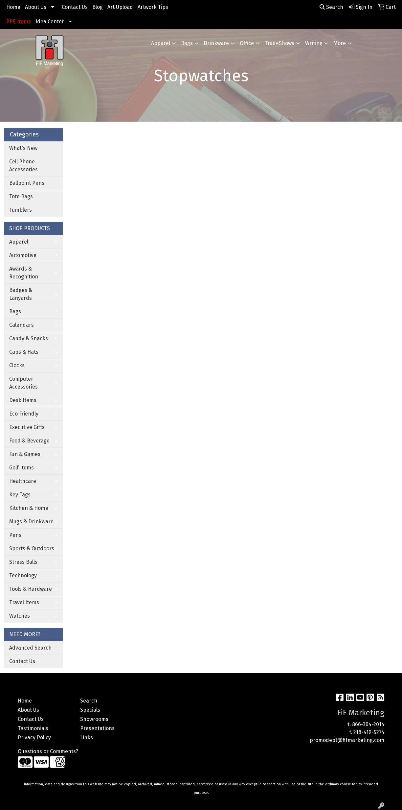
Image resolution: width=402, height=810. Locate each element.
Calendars (21, 325)
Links (86, 737)
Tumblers (20, 210)
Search (331, 7)
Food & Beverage (29, 441)
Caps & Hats (23, 352)
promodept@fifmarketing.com (347, 740)
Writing (314, 43)
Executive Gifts (27, 427)
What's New (23, 148)
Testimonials (33, 728)
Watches (19, 616)
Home (13, 7)
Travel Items (24, 602)
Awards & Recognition (23, 273)
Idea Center (49, 21)
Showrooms (94, 719)
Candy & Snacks (28, 338)
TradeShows (279, 43)
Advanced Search (30, 648)
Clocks (17, 365)
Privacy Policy (34, 737)
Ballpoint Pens (26, 183)
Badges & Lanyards (20, 294)
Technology (23, 575)
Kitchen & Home (28, 508)
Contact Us (75, 7)
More (339, 43)
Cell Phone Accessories (23, 165)
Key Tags (20, 494)
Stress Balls (23, 562)
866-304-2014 (368, 724)
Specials (90, 710)
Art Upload (120, 7)
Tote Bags (21, 196)
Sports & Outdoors (31, 548)
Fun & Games (24, 454)
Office (247, 43)
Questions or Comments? (48, 751)
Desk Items (22, 400)
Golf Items (21, 468)
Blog (97, 7)
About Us (35, 7)
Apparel (160, 43)
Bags (187, 43)
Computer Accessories (23, 383)
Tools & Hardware (30, 589)
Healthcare (22, 481)
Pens (15, 535)
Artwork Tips (153, 7)
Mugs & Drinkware (31, 521)
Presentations (97, 728)
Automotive (22, 255)
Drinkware (216, 43)
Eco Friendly (23, 414)
